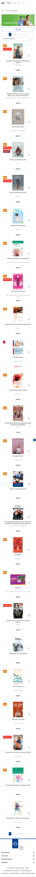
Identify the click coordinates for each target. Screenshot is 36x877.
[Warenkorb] (26, 3)
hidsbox (18, 588)
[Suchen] (15, 3)
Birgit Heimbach (18, 822)
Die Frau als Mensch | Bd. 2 (18, 192)
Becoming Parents (18, 127)
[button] (23, 3)
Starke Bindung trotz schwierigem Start (18, 324)
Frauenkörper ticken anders (18, 390)
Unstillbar (18, 555)
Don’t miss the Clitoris (18, 291)
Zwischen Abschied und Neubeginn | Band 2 (18, 61)
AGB (27, 868)
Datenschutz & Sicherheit (12, 870)
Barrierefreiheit (26, 870)
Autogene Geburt (18, 357)
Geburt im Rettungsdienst (18, 489)
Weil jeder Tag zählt (18, 719)
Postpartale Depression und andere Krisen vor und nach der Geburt (18, 94)
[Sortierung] (18, 38)
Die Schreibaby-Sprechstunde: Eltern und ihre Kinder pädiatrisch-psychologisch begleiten (18, 522)
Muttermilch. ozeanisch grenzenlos (18, 818)
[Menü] (2, 3)
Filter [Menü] (18, 29)
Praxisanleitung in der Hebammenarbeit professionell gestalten (18, 424)
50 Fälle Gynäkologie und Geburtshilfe (18, 785)
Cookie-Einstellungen (28, 873)
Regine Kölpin (18, 64)
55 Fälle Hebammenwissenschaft (18, 258)
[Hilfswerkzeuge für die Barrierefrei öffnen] (34, 440)
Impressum (5, 873)
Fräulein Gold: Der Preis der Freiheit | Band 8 (18, 621)
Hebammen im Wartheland (18, 653)
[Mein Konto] (19, 3)
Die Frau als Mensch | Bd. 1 (18, 160)
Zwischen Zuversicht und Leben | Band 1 (18, 752)
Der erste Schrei (18, 686)
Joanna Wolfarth (22, 130)
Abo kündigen (14, 873)
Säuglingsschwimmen (18, 225)
